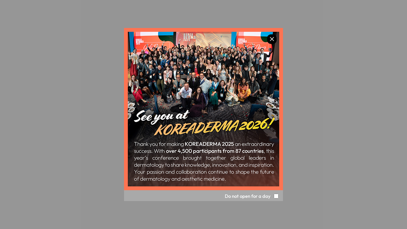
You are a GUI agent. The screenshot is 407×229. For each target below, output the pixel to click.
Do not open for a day (248, 196)
